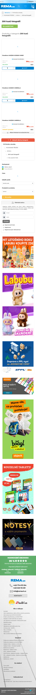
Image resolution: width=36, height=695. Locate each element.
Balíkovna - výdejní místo (10, 649)
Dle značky (8, 197)
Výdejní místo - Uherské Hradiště (12, 646)
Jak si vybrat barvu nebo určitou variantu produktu (17, 613)
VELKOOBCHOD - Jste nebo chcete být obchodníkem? (18, 681)
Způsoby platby (8, 622)
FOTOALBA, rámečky (17, 12)
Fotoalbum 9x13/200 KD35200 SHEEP (13, 55)
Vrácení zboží (7, 624)
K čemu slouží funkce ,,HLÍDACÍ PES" (13, 616)
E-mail (7, 212)
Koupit (24, 68)
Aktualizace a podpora (9, 671)
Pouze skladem (8, 169)
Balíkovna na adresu (9, 647)
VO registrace (7, 679)
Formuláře (6, 665)
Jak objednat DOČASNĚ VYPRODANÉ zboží (15, 620)
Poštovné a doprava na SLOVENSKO (13, 642)
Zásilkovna (6, 657)
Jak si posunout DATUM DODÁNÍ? (12, 615)
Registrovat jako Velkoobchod (11, 229)
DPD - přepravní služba (10, 651)
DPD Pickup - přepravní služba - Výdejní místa (16, 653)
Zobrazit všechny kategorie (20, 140)
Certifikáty (6, 669)
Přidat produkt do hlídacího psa (18, 132)
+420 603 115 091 (18, 588)
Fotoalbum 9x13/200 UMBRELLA (11, 88)
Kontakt (6, 611)
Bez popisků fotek (8, 26)
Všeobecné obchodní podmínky (12, 626)
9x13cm (18, 15)
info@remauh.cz (19, 591)
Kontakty (18, 596)
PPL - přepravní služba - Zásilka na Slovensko (15, 655)
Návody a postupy (8, 667)
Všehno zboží (8, 167)
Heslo (7, 217)
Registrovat (7, 227)
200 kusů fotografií (26, 15)
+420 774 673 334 (19, 585)
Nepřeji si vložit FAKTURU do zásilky (13, 618)
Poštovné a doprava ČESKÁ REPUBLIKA (14, 640)
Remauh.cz (6, 12)
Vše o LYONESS (7, 630)
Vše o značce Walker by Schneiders (13, 633)
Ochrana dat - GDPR (9, 628)
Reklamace (6, 631)
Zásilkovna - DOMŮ (8, 659)
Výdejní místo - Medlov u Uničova (12, 644)
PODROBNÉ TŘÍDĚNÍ (9, 15)
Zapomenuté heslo (9, 225)
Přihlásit (6, 221)
